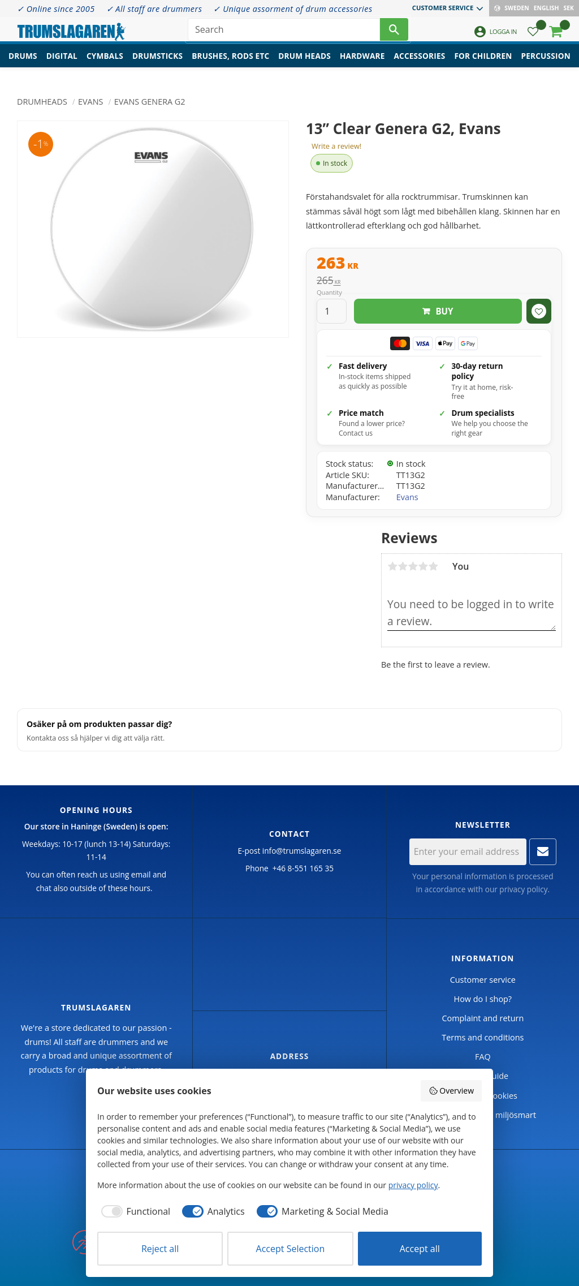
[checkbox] (133, 1211)
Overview (451, 1090)
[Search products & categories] (284, 34)
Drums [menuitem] (22, 65)
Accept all (420, 1248)
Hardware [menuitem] (362, 65)
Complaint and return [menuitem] (483, 1018)
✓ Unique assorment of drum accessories (292, 8)
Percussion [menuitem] (546, 65)
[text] (434, 264)
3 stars (413, 566)
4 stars (423, 566)
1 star (392, 566)
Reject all (160, 1248)
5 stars (433, 566)
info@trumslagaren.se (302, 850)
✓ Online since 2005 (56, 8)
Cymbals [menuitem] (105, 65)
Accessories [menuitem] (420, 65)
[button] (533, 37)
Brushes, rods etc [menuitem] (230, 65)
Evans (407, 497)
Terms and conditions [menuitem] (483, 1037)
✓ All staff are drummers (154, 8)
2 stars (402, 566)
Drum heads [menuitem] (304, 65)
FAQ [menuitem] (483, 1056)
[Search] (394, 34)
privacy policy (523, 889)
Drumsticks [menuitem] (157, 65)
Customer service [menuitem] (442, 7)
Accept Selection (290, 1248)
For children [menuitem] (483, 65)
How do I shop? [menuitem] (483, 998)
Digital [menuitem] (61, 65)
